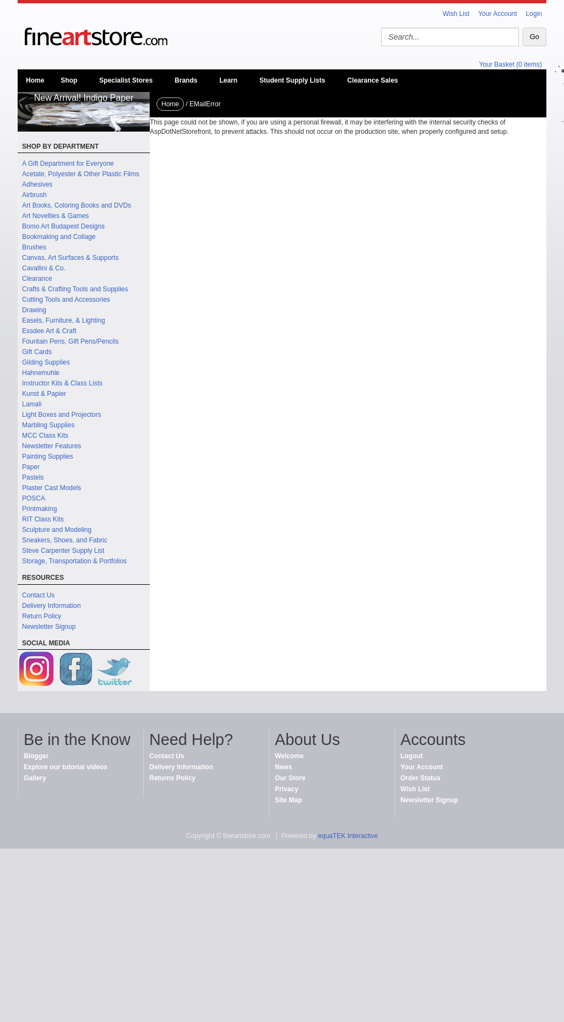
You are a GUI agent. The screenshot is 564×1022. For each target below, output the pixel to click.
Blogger (36, 756)
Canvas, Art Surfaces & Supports (70, 258)
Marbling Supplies (48, 425)
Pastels (33, 477)
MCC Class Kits (45, 435)
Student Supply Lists (292, 80)
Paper (31, 467)
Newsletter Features (51, 446)
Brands (186, 80)
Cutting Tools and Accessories (66, 299)
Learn (228, 80)
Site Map (288, 800)
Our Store (290, 778)
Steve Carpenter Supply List (63, 551)
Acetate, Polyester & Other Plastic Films (80, 174)
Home (35, 80)
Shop (69, 80)
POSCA (33, 498)
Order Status (420, 778)
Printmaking (39, 509)
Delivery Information (51, 606)
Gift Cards (37, 352)
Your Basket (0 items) (510, 64)
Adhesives (37, 184)
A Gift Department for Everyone (68, 163)
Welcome (289, 756)
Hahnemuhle (40, 373)
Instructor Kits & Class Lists (62, 383)
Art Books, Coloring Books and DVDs (76, 205)
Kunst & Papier (44, 394)
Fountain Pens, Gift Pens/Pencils (70, 341)
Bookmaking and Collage (58, 237)
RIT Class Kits (43, 519)
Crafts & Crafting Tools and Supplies (75, 289)
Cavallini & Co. (44, 268)
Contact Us (38, 595)
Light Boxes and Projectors (61, 414)
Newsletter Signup (48, 626)
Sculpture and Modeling (56, 530)
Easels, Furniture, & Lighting (63, 320)
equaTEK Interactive (348, 836)
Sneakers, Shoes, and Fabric (64, 540)
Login (534, 14)
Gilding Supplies (46, 362)
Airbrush (34, 195)
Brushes (34, 247)
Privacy (287, 789)
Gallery (35, 778)
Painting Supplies (47, 456)
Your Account (497, 14)
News (283, 767)
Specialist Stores (126, 80)
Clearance (37, 278)
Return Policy (41, 616)
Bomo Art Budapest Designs (63, 226)
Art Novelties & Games (55, 216)
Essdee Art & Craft (49, 331)
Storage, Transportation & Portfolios (74, 561)
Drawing (34, 310)
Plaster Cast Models (51, 488)
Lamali (31, 404)
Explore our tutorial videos (65, 767)
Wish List (456, 14)
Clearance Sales (372, 80)
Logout (411, 756)
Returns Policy (172, 778)
